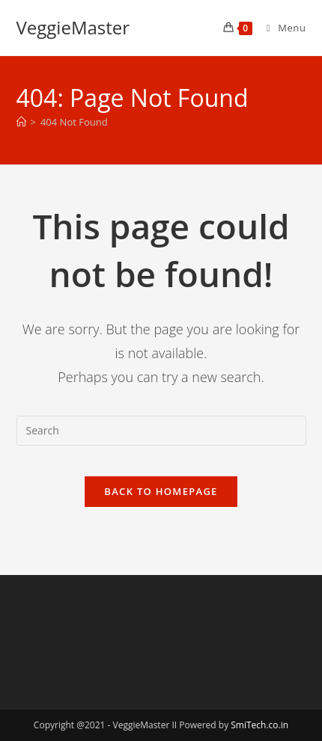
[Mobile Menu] (280, 27)
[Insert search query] (161, 431)
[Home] (21, 122)
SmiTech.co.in (259, 725)
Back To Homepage (160, 491)
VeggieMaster (73, 27)
